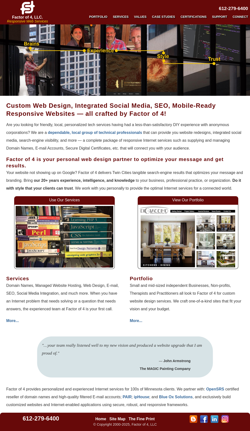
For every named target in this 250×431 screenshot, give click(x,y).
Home (100, 419)
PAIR (127, 397)
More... (12, 321)
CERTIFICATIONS (194, 17)
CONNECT (240, 17)
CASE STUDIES (163, 17)
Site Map (117, 419)
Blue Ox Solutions (176, 397)
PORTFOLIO (98, 17)
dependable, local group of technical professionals (95, 132)
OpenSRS (215, 389)
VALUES (140, 17)
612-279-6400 (233, 8)
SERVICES (120, 17)
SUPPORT (219, 17)
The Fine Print (142, 419)
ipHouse (141, 397)
